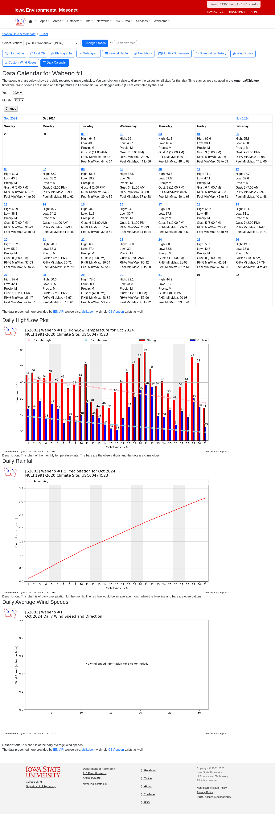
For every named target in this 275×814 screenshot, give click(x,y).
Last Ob (37, 53)
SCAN (43, 34)
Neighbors (143, 53)
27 (5, 274)
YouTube (147, 794)
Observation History (211, 53)
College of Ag (34, 781)
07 (44, 169)
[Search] (234, 4)
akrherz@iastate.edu (95, 783)
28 (44, 274)
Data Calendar (54, 62)
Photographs (61, 53)
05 (237, 134)
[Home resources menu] (32, 21)
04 (198, 134)
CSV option (116, 311)
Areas (57, 21)
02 (121, 134)
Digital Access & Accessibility (214, 796)
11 (198, 169)
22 (83, 239)
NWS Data (122, 21)
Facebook (148, 770)
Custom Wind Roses (20, 62)
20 (5, 239)
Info (88, 21)
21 (44, 239)
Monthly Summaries (173, 53)
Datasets (73, 21)
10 (160, 169)
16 (121, 204)
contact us (215, 11)
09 (121, 169)
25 (198, 239)
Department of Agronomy (41, 786)
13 (5, 204)
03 (160, 134)
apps (254, 11)
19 (237, 204)
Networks (103, 21)
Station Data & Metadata (18, 34)
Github (146, 786)
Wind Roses (243, 53)
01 (83, 134)
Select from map (125, 43)
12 (237, 169)
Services (142, 21)
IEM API (58, 311)
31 (160, 274)
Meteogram (88, 53)
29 (83, 274)
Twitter (146, 778)
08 (83, 169)
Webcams (160, 21)
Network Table (116, 53)
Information (14, 53)
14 (44, 204)
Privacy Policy (205, 792)
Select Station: (12, 43)
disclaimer (237, 11)
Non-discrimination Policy (212, 787)
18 (198, 204)
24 (160, 239)
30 (121, 274)
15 (83, 204)
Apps (43, 21)
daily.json (88, 311)
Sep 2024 (10, 118)
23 (121, 239)
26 (237, 239)
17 (160, 204)
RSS (145, 802)
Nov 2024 (242, 118)
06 (5, 169)
